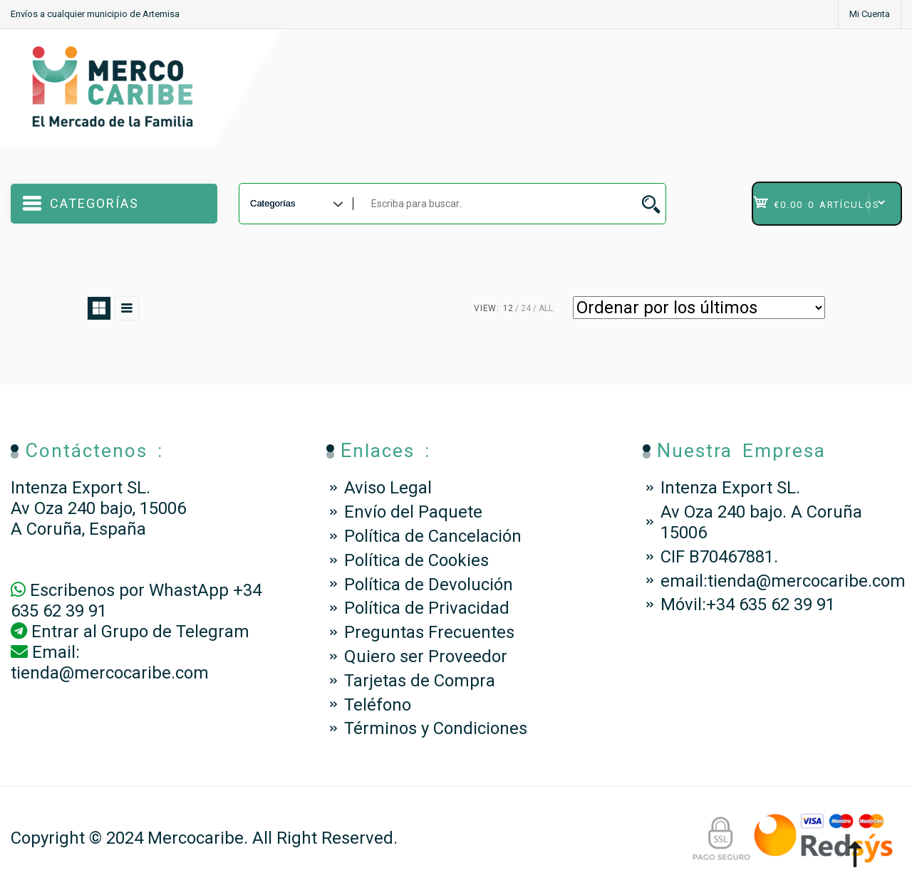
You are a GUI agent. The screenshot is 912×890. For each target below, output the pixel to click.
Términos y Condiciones (435, 728)
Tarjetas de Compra (419, 681)
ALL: (547, 308)
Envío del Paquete (413, 512)
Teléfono (377, 705)
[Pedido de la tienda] (699, 307)
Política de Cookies (416, 560)
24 (526, 308)
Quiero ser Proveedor (425, 656)
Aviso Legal (388, 488)
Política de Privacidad (426, 608)
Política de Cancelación (433, 536)
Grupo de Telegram (175, 632)
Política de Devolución (428, 585)
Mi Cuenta (869, 14)
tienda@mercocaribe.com (110, 673)
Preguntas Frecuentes (429, 632)
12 (508, 308)
